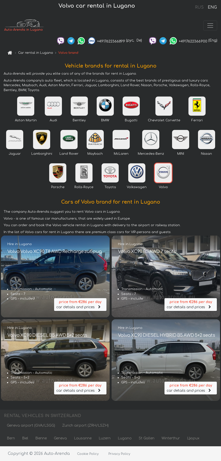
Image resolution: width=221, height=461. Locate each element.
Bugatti (131, 120)
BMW (105, 120)
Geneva (60, 438)
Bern (11, 438)
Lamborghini (41, 153)
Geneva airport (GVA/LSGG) (31, 425)
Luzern (105, 438)
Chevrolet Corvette (164, 120)
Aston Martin (26, 120)
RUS (199, 7)
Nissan (206, 153)
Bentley (79, 120)
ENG (212, 7)
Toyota (110, 187)
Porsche (58, 187)
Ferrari (197, 120)
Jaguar (15, 153)
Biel (25, 438)
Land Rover (69, 153)
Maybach (95, 153)
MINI (180, 153)
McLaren (121, 153)
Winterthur (171, 438)
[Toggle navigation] (210, 25)
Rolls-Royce (83, 187)
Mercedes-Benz (151, 153)
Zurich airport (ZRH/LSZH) (85, 425)
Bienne (41, 438)
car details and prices (80, 304)
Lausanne (83, 438)
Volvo (163, 187)
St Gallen (146, 438)
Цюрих (193, 438)
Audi (53, 120)
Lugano (125, 438)
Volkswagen (137, 187)
